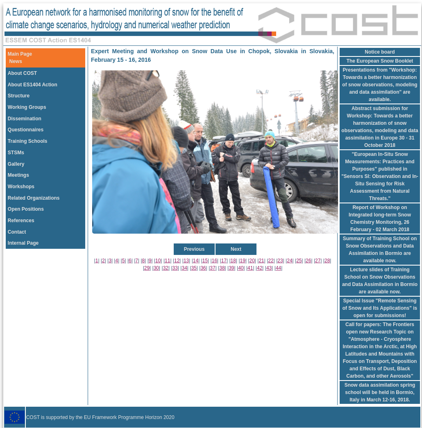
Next (236, 249)
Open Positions (26, 209)
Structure (18, 96)
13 (186, 261)
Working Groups (27, 107)
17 (224, 261)
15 (205, 261)
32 (165, 268)
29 (147, 268)
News (15, 61)
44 (278, 268)
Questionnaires (25, 130)
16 (214, 261)
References (21, 220)
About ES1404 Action (32, 85)
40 (240, 268)
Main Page (20, 54)
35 (193, 268)
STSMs (16, 152)
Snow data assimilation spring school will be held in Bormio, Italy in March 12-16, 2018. (380, 392)
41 (250, 268)
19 (242, 261)
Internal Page (23, 243)
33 (175, 268)
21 (261, 261)
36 (203, 268)
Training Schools (28, 141)
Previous (194, 249)
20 (251, 261)
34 (184, 268)
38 (222, 268)
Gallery (16, 164)
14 (195, 261)
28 (327, 261)
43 (269, 268)
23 (280, 261)
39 (231, 268)
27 (317, 261)
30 (156, 268)
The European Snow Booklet (380, 61)
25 (299, 261)
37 (212, 268)
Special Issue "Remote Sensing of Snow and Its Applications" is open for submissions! (380, 308)
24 (289, 261)
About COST (22, 73)
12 (176, 261)
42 (259, 268)
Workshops (21, 186)
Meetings (18, 175)
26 (308, 261)
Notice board (380, 52)
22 (270, 261)
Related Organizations (34, 198)
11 (167, 261)
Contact (17, 232)
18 (233, 261)
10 (158, 261)
